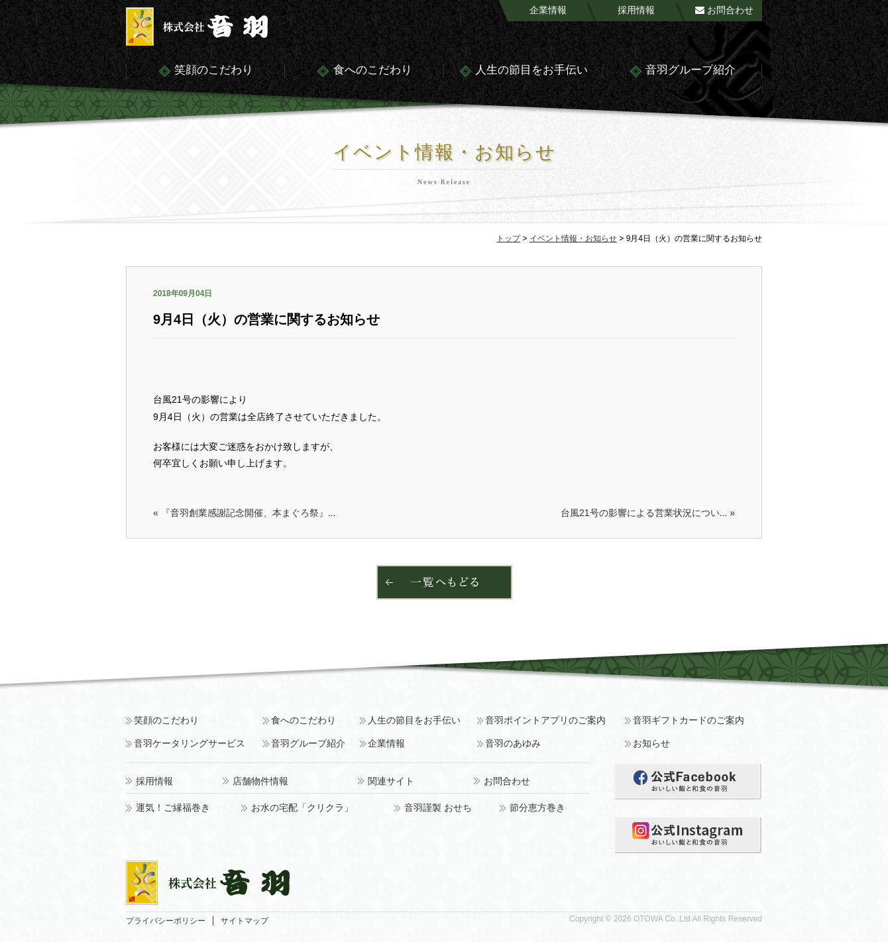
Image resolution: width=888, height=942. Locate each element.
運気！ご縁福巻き (173, 808)
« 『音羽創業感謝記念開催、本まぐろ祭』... (244, 512)
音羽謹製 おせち (438, 808)
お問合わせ (724, 10)
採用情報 (636, 10)
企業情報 (548, 10)
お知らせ (651, 744)
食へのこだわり (364, 71)
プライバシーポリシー (165, 920)
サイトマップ (244, 920)
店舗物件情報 (260, 781)
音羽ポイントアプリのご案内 (545, 720)
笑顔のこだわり (205, 71)
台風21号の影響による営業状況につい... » (648, 512)
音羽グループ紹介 (682, 71)
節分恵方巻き (537, 808)
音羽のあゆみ (513, 744)
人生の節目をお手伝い (523, 71)
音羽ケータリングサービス (189, 744)
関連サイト (391, 781)
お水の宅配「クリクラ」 (302, 808)
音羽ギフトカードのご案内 (688, 720)
